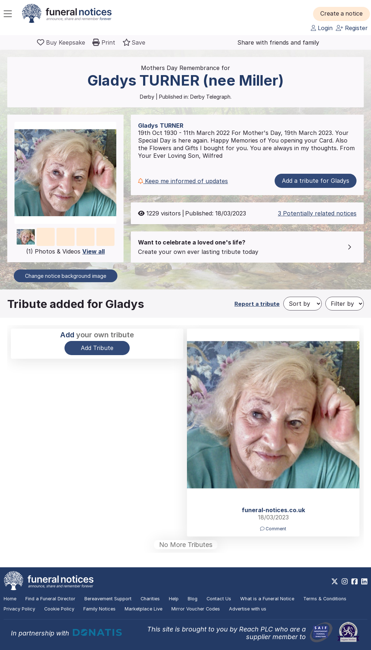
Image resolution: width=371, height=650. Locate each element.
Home (10, 598)
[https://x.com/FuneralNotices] (334, 581)
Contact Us (219, 598)
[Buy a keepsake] (61, 42)
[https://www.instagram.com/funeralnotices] (345, 581)
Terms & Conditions (324, 598)
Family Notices (99, 609)
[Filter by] (344, 303)
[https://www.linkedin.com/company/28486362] (364, 581)
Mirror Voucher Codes (195, 609)
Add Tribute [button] (97, 347)
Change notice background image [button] (65, 276)
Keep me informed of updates (183, 181)
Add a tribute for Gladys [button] (315, 180)
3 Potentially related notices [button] (317, 213)
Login (322, 28)
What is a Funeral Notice (267, 598)
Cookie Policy (59, 609)
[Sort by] (302, 303)
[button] (342, 14)
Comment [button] (273, 528)
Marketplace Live (143, 609)
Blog (192, 598)
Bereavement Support (108, 598)
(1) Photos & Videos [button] (65, 251)
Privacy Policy (19, 609)
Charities (150, 598)
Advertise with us (247, 609)
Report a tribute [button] (257, 303)
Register (352, 28)
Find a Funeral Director (50, 598)
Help (174, 598)
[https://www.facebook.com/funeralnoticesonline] (354, 581)
